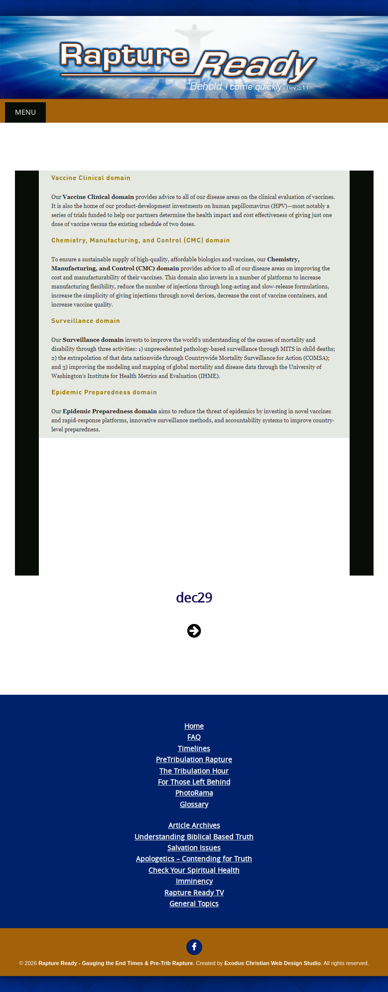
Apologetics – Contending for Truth (194, 858)
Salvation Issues (194, 847)
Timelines (194, 748)
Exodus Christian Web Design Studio (272, 963)
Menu (25, 112)
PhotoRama (194, 792)
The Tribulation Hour (194, 771)
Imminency (194, 881)
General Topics (194, 903)
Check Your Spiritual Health (194, 870)
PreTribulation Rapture (194, 759)
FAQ (194, 737)
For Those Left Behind (194, 782)
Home (194, 726)
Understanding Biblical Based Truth (194, 836)
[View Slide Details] (194, 57)
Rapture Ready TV (194, 892)
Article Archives (194, 825)
